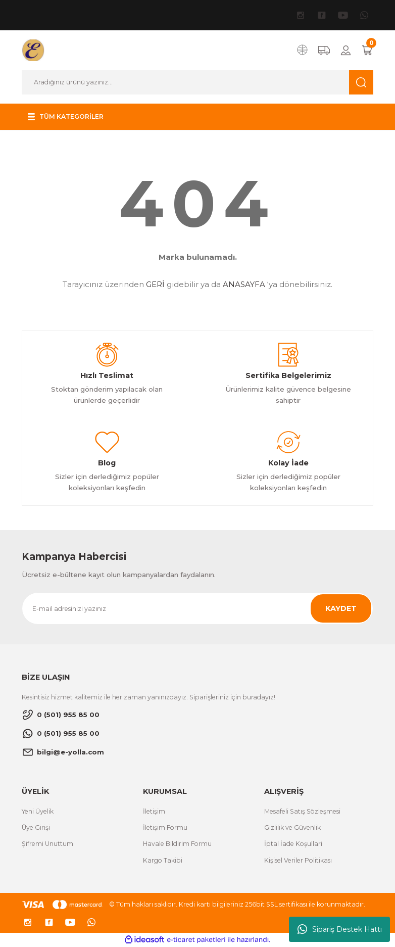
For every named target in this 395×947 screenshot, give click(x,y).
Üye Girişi (36, 827)
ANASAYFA (244, 284)
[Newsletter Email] (197, 608)
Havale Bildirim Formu (177, 843)
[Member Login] (345, 50)
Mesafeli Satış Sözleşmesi (302, 811)
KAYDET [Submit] (341, 608)
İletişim (154, 811)
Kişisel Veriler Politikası (298, 860)
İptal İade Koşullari (293, 843)
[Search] (197, 82)
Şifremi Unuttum (47, 843)
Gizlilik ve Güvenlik (292, 827)
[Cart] (367, 50)
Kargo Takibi (162, 860)
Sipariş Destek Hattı (340, 929)
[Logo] (33, 50)
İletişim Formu (165, 827)
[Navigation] (68, 117)
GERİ (155, 284)
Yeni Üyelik (38, 811)
